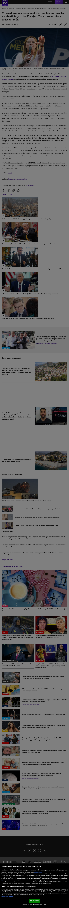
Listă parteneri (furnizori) (7, 896)
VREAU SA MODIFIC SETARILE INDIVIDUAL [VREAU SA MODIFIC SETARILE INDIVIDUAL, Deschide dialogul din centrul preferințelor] (34, 904)
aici (2, 880)
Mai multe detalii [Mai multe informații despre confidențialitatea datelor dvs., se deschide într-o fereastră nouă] (38, 872)
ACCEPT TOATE (34, 900)
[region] (34, 885)
